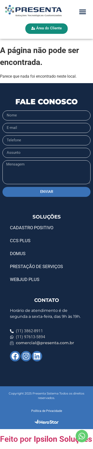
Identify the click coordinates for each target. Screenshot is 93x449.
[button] (82, 11)
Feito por (46, 439)
